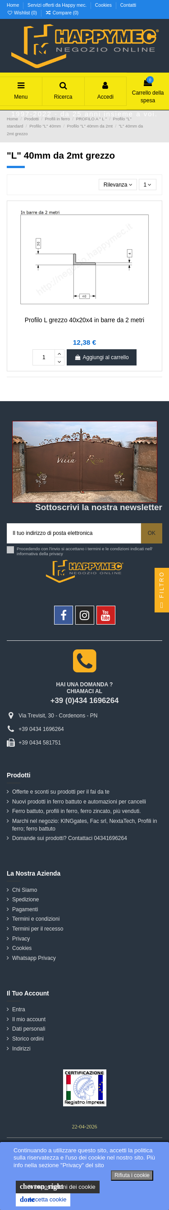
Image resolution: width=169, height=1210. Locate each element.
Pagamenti (25, 909)
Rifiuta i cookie (132, 1175)
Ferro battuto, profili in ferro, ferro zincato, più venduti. (76, 811)
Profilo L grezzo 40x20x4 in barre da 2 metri (84, 320)
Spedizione (25, 899)
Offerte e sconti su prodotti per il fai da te (61, 792)
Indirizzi (21, 1049)
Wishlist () (22, 12)
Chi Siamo (24, 890)
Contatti (128, 5)
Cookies (104, 5)
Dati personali (28, 1029)
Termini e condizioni (35, 919)
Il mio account (29, 1019)
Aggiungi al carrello (101, 357)
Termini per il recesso (37, 929)
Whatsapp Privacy (34, 958)
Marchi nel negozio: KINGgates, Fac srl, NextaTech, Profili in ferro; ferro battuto (84, 825)
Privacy (21, 939)
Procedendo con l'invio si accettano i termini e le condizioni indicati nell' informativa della (85, 551)
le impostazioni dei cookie (58, 1187)
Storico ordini (28, 1039)
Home (13, 5)
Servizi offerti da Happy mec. (57, 5)
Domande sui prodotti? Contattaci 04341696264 (69, 838)
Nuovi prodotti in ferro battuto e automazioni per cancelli (79, 802)
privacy (56, 553)
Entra (18, 1009)
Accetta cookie (43, 1200)
